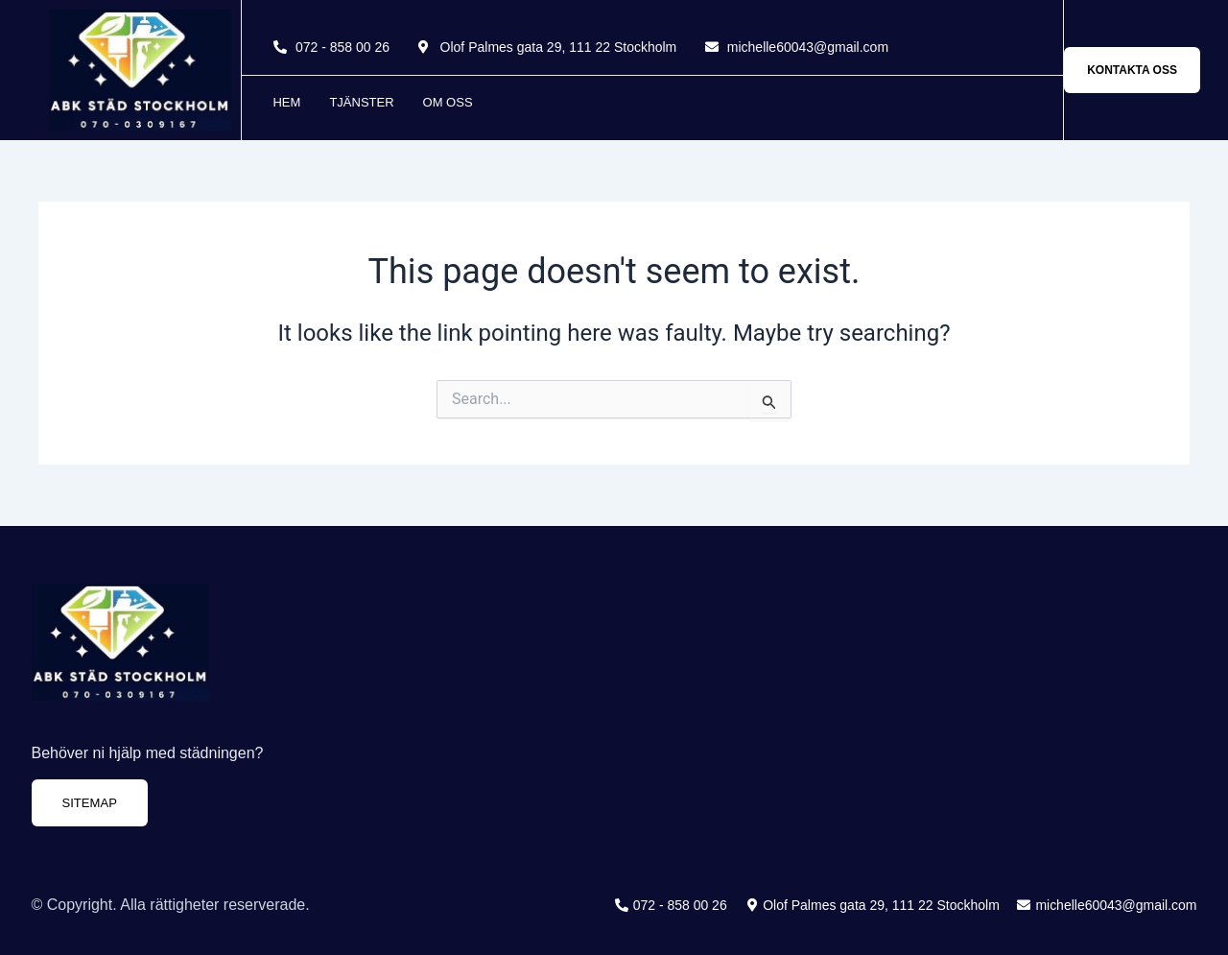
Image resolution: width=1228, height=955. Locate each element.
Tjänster (361, 102)
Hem (286, 102)
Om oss (448, 102)
